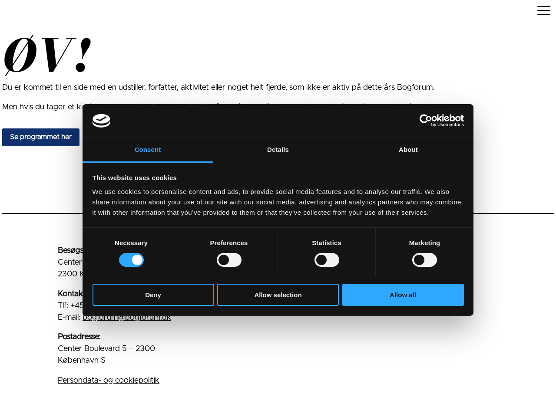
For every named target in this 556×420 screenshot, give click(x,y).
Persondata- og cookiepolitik (108, 380)
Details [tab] (278, 149)
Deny (153, 295)
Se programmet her (41, 137)
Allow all (403, 295)
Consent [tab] (148, 149)
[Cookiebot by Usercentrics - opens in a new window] (426, 120)
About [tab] (408, 149)
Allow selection (277, 295)
